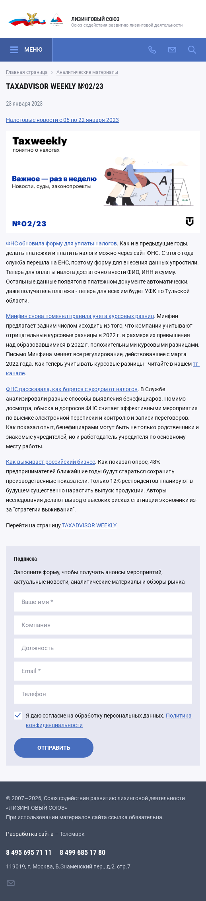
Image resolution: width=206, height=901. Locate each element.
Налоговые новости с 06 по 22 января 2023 (62, 120)
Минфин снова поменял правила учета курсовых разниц (80, 316)
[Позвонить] (152, 50)
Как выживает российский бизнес (50, 462)
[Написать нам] (172, 50)
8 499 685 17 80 (82, 852)
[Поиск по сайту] (192, 50)
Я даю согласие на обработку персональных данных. (109, 720)
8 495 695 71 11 (29, 852)
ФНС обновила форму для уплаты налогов (61, 243)
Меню (33, 49)
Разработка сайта (30, 834)
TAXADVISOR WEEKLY (89, 525)
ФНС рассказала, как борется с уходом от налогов (72, 389)
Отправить (53, 748)
